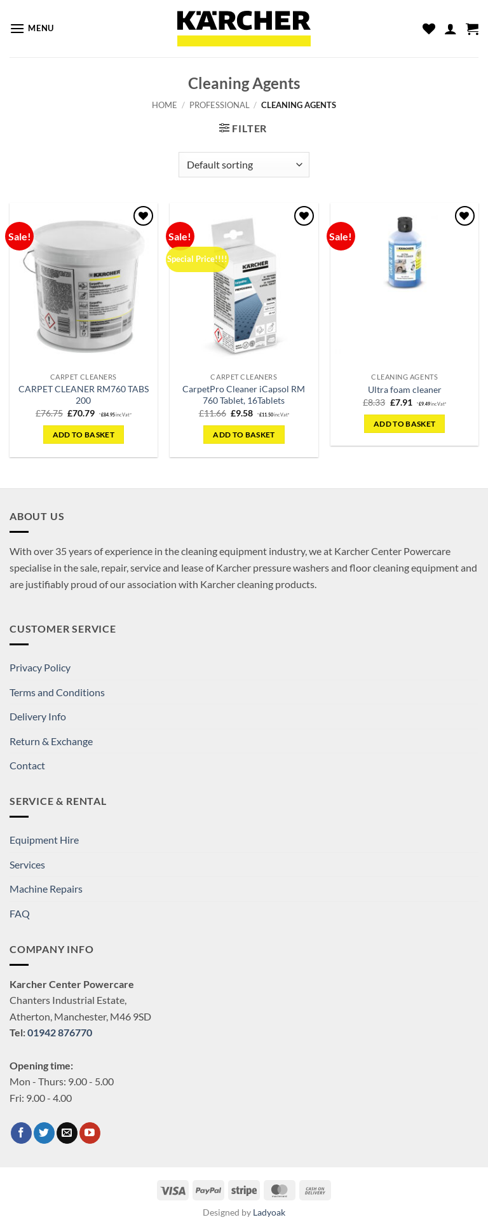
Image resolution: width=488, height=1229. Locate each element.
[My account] (450, 29)
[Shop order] (244, 164)
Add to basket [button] (84, 434)
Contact (27, 765)
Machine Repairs (46, 888)
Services (27, 864)
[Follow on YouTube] (89, 1133)
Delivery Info (38, 716)
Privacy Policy (40, 667)
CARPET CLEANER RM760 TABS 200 (83, 394)
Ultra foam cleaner (405, 389)
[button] (32, 28)
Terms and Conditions (57, 692)
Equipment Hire (44, 840)
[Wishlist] (429, 29)
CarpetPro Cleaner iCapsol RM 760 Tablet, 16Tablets (243, 394)
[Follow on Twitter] (44, 1133)
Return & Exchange (51, 741)
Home (164, 105)
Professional (219, 105)
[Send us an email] (67, 1133)
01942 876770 (59, 1032)
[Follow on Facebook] (21, 1133)
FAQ (20, 913)
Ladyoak (269, 1212)
